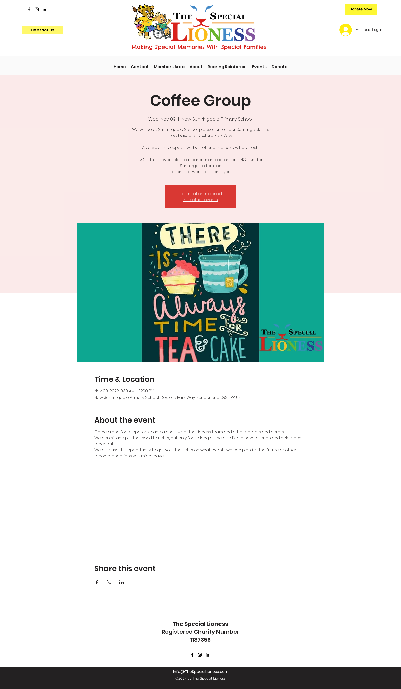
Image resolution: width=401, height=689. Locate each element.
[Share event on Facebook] (96, 582)
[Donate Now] (361, 9)
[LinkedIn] (44, 9)
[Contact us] (42, 30)
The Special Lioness (200, 624)
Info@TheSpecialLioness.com (200, 671)
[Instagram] (36, 9)
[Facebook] (29, 9)
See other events (200, 200)
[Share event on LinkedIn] (121, 582)
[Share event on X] (109, 582)
